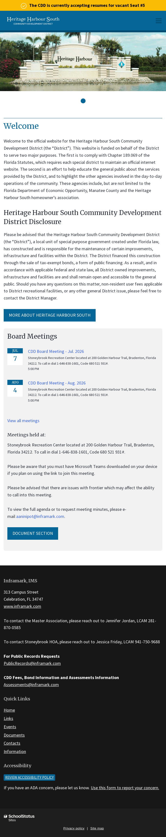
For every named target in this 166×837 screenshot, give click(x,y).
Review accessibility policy (29, 777)
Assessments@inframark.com (31, 684)
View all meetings (23, 420)
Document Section (33, 533)
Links (8, 718)
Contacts (12, 743)
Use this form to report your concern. (125, 787)
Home (9, 710)
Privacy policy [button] (73, 828)
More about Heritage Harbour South (49, 315)
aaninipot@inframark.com (40, 516)
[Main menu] (158, 20)
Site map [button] (97, 828)
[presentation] (83, 100)
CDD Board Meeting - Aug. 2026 (57, 383)
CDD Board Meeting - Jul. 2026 (56, 351)
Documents (14, 735)
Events (10, 726)
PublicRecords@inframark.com (32, 663)
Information (15, 751)
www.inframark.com (22, 606)
